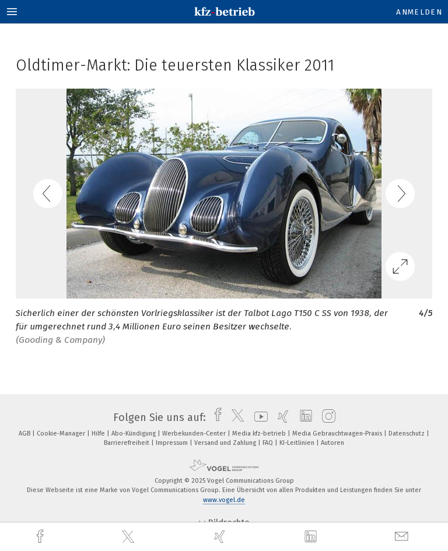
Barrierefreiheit (127, 443)
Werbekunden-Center (195, 433)
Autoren (332, 443)
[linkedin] (312, 537)
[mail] (403, 537)
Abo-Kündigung (134, 433)
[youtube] (258, 417)
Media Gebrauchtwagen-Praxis (338, 433)
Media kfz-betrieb (260, 433)
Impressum (173, 443)
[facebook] (41, 537)
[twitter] (129, 537)
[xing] (221, 536)
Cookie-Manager (62, 433)
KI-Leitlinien (297, 443)
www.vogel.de (224, 500)
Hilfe (99, 433)
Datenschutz (407, 433)
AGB (25, 433)
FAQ (268, 443)
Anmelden (419, 12)
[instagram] (325, 417)
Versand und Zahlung (226, 443)
